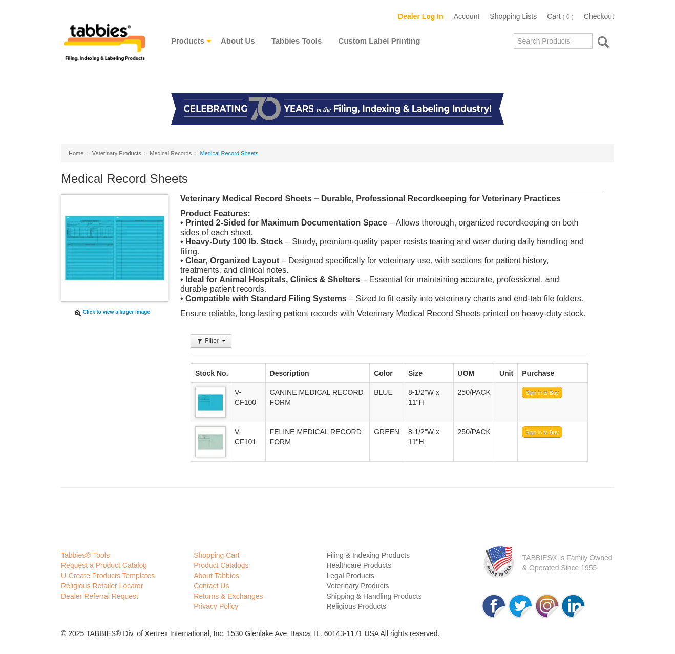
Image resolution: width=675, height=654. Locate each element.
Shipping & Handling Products (373, 596)
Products (187, 40)
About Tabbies (216, 575)
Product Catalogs (221, 565)
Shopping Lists (513, 16)
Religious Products (356, 606)
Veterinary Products (357, 586)
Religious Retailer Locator (102, 586)
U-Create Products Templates (108, 575)
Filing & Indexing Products (368, 555)
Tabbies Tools (296, 40)
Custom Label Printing (379, 40)
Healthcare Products (358, 565)
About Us (238, 40)
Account (467, 16)
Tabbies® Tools (85, 555)
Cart (560, 16)
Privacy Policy (216, 606)
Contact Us (211, 586)
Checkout (599, 16)
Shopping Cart (217, 555)
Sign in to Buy (542, 393)
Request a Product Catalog (104, 565)
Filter (211, 340)
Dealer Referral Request (99, 596)
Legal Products (350, 575)
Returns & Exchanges (228, 596)
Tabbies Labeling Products (104, 50)
